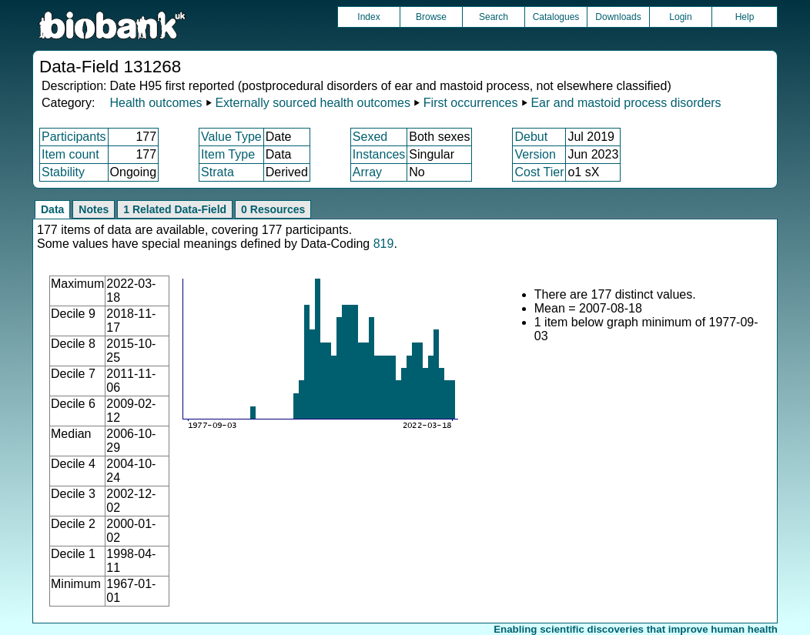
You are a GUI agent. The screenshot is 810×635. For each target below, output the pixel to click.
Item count (70, 154)
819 (383, 243)
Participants (74, 136)
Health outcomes (155, 102)
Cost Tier (539, 172)
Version (534, 154)
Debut (530, 136)
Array (367, 172)
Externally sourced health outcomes (312, 102)
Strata (217, 172)
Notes (94, 209)
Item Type (228, 154)
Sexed (370, 136)
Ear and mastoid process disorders (626, 102)
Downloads (618, 17)
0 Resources (273, 209)
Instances (379, 154)
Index (368, 17)
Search (493, 17)
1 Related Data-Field (174, 209)
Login (680, 17)
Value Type (231, 136)
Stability (63, 172)
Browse (431, 17)
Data (52, 209)
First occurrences (470, 102)
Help (745, 17)
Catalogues (556, 17)
